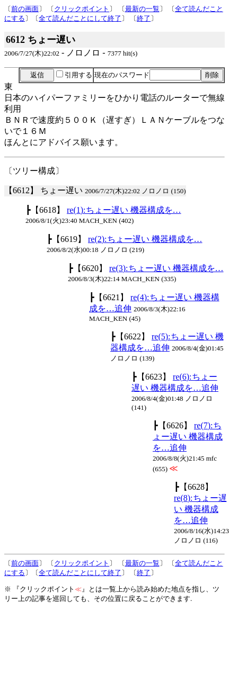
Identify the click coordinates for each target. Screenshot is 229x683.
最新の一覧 (142, 9)
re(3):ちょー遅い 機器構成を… (166, 268)
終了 (144, 18)
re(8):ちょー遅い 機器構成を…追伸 (200, 509)
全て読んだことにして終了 (80, 18)
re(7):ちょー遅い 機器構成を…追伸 (188, 436)
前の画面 (25, 9)
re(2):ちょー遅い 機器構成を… (145, 239)
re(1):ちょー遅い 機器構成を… (124, 209)
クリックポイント (81, 9)
